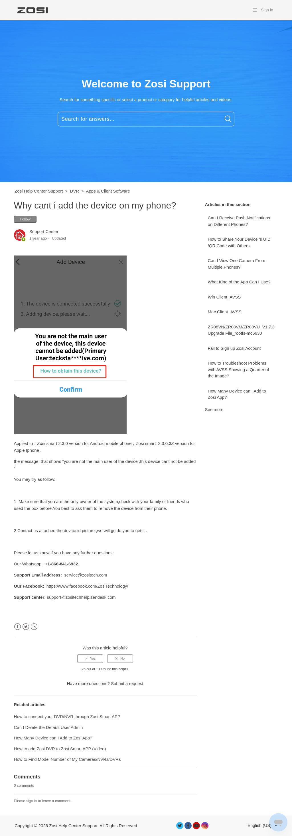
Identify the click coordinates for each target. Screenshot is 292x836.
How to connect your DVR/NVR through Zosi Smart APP (67, 716)
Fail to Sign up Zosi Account (234, 348)
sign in (31, 801)
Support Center (43, 231)
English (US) (260, 825)
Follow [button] (25, 219)
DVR (74, 191)
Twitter (25, 626)
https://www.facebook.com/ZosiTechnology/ (87, 586)
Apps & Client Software (108, 191)
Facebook (17, 626)
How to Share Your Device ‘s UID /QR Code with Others (239, 242)
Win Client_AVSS (224, 297)
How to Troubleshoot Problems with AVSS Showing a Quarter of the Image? (238, 369)
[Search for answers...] (146, 119)
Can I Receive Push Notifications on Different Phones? (239, 221)
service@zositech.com (85, 575)
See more (214, 409)
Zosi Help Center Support (39, 191)
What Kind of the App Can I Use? (239, 281)
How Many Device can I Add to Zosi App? (237, 394)
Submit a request (127, 683)
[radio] (90, 658)
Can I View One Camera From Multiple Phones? (236, 263)
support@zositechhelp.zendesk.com (81, 597)
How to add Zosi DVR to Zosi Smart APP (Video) (60, 748)
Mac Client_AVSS (225, 311)
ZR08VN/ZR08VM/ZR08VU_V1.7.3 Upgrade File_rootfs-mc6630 (241, 330)
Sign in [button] (267, 10)
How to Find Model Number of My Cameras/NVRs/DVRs (67, 759)
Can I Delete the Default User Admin (48, 727)
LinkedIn (34, 626)
